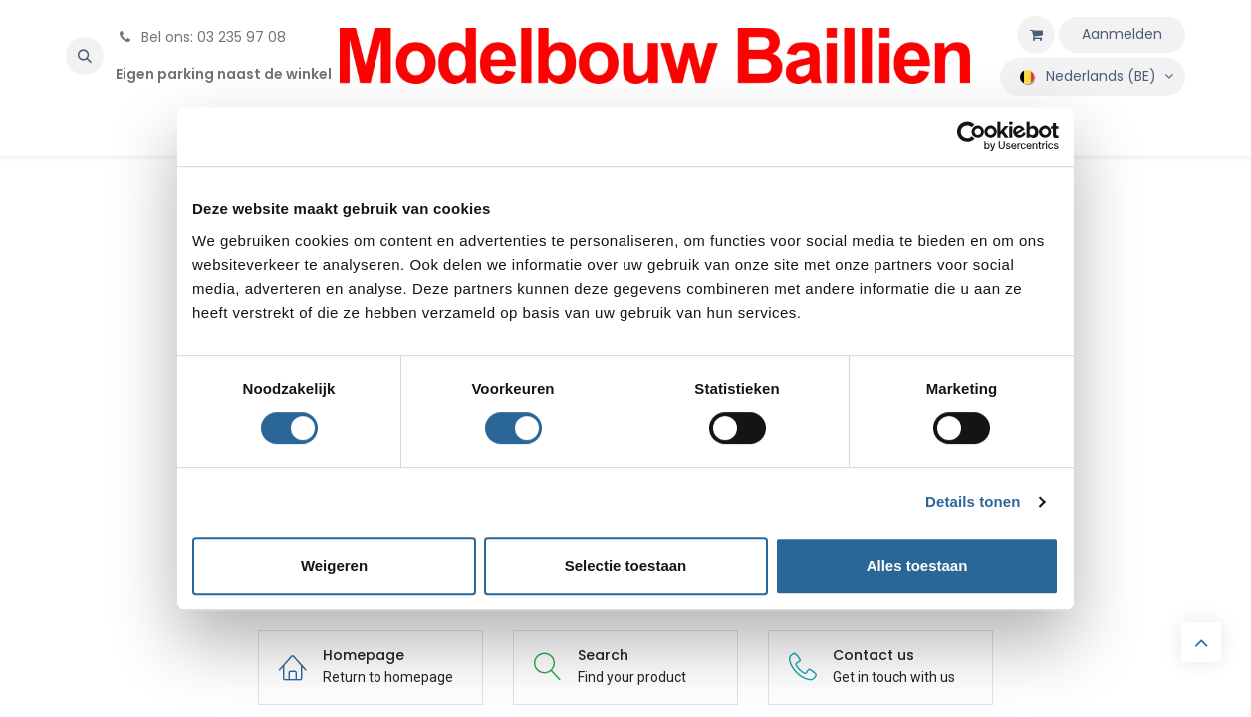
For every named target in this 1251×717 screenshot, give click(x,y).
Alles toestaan (917, 565)
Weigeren (334, 565)
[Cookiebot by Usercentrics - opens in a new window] (971, 136)
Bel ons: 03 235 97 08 (201, 37)
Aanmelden (1122, 34)
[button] (85, 56)
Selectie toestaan (626, 565)
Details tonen (972, 501)
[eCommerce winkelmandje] (1036, 35)
